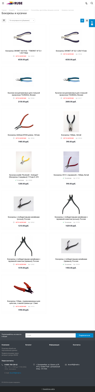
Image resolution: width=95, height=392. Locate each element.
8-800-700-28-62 (11, 365)
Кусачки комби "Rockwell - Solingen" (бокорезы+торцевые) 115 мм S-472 (24, 176)
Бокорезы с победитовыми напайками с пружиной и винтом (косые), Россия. (71, 218)
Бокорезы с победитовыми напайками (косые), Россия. (24, 218)
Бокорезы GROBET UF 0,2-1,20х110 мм (71, 51)
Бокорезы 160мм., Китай (71, 135)
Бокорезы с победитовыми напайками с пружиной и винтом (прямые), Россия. (23, 260)
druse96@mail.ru (73, 365)
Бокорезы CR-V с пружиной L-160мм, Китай (71, 175)
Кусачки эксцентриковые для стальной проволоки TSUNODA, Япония (24, 94)
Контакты (76, 345)
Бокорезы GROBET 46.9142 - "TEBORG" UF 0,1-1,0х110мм (24, 52)
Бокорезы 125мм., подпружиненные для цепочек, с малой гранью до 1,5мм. (23, 302)
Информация (54, 345)
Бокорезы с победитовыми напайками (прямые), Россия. (71, 260)
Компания (5, 345)
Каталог (28, 345)
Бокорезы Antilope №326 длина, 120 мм (24, 135)
